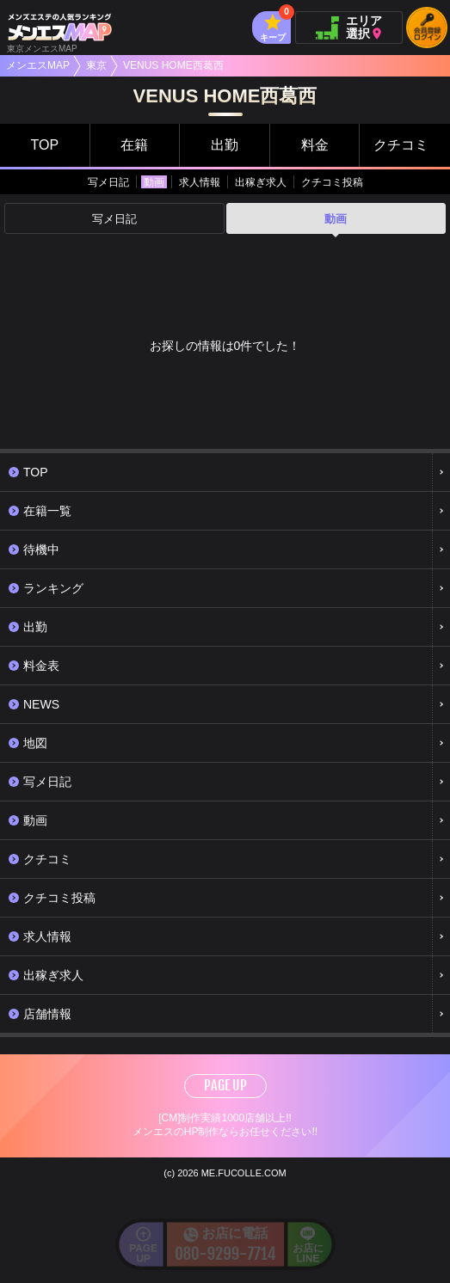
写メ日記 (108, 182)
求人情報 (199, 182)
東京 (96, 65)
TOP (44, 145)
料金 (315, 145)
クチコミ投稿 (332, 182)
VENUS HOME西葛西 (173, 65)
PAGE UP (225, 1085)
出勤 (224, 145)
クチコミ (400, 145)
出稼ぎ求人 (261, 182)
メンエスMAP (38, 65)
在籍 (134, 145)
